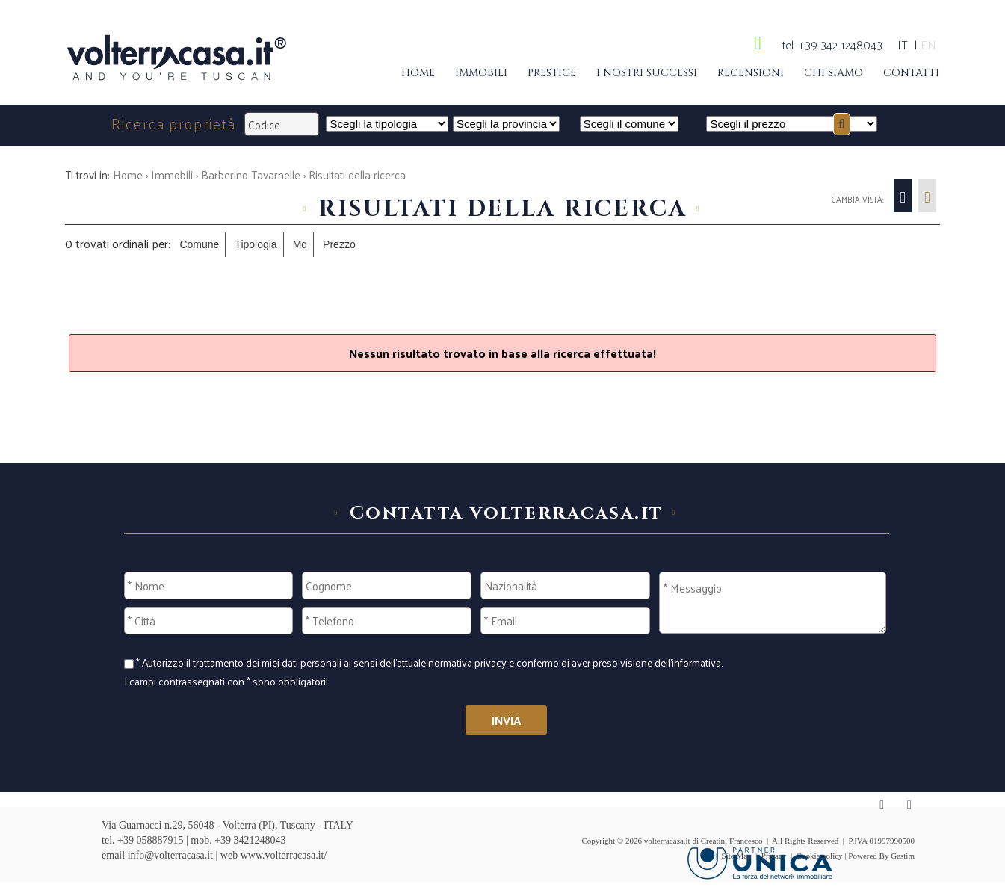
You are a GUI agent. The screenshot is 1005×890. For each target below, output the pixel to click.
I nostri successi (646, 73)
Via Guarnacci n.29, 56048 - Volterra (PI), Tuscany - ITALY (227, 825)
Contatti (911, 73)
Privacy (774, 855)
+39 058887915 (150, 840)
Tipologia (255, 244)
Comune (199, 244)
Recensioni (750, 73)
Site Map (737, 855)
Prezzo (339, 244)
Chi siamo (833, 73)
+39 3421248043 (249, 840)
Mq (300, 244)
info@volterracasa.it (170, 855)
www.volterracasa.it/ (284, 855)
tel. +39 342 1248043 (832, 44)
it (902, 44)
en (928, 44)
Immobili (481, 73)
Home (418, 73)
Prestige (552, 73)
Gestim (903, 855)
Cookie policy (820, 855)
